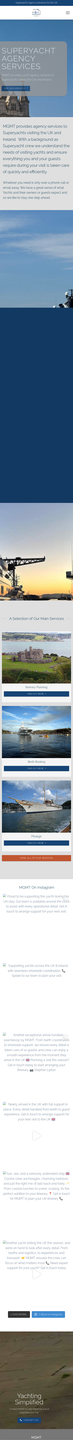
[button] (67, 12)
